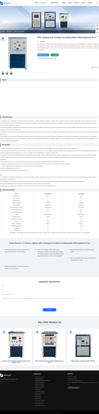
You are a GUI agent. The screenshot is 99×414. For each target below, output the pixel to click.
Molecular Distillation (39, 384)
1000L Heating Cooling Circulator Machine (83, 361)
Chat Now (55, 54)
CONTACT (90, 3)
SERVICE (76, 3)
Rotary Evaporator (39, 387)
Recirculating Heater (39, 403)
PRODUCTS (44, 3)
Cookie (12, 381)
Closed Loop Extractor (40, 376)
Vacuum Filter (38, 398)
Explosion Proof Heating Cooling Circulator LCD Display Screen (16, 361)
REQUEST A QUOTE (73, 387)
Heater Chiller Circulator (19, 31)
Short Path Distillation (39, 382)
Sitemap (17, 381)
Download (95, 67)
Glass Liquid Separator (40, 400)
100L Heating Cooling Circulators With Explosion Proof (49, 361)
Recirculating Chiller (39, 402)
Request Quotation (43, 54)
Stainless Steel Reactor (40, 393)
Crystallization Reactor (40, 391)
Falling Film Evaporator (40, 385)
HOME (36, 3)
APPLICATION (55, 3)
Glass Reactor (38, 389)
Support (2, 381)
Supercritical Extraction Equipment (42, 380)
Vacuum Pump (38, 396)
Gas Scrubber (38, 394)
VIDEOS (64, 3)
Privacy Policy (7, 381)
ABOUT (83, 3)
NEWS (70, 3)
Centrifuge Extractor (39, 378)
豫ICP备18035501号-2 (5, 383)
